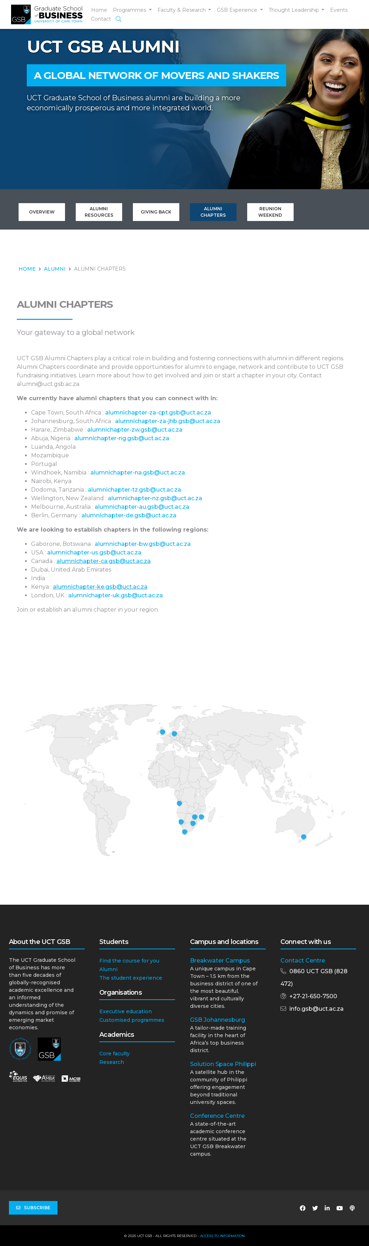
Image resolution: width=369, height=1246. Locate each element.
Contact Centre (302, 960)
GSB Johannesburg (217, 1019)
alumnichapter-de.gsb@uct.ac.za (128, 515)
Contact (101, 19)
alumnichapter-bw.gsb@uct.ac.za (143, 544)
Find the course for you (129, 961)
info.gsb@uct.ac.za (316, 1008)
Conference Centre (217, 1115)
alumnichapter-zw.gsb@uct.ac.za (135, 429)
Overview (42, 212)
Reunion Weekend (270, 212)
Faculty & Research (182, 10)
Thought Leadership (294, 10)
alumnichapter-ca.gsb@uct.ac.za (103, 561)
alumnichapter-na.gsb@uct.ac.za (137, 472)
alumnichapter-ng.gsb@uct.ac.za (121, 438)
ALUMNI (55, 269)
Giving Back (156, 212)
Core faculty (114, 1053)
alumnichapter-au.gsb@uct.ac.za (142, 506)
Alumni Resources (99, 212)
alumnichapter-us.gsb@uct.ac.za (94, 552)
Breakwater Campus (220, 960)
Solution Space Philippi (223, 1064)
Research (111, 1062)
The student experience (130, 978)
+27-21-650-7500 (313, 996)
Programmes (130, 10)
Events (339, 10)
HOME (27, 269)
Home (99, 10)
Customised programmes (131, 1020)
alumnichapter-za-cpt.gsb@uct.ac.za (158, 412)
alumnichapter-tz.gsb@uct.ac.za (134, 489)
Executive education (125, 1011)
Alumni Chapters (213, 212)
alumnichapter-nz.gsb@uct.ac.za (155, 498)
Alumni (108, 969)
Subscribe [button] (33, 1208)
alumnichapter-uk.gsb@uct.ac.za (115, 595)
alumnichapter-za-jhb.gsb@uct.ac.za (167, 421)
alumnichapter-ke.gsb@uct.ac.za (100, 586)
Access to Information (222, 1236)
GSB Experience (238, 10)
